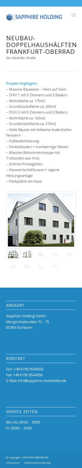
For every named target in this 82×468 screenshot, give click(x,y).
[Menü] (73, 15)
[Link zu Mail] (72, 457)
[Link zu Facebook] (59, 457)
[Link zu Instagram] (66, 457)
